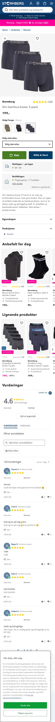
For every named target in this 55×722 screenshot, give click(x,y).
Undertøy (15, 30)
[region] (25, 686)
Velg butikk (17, 183)
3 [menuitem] (30, 650)
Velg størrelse (28, 144)
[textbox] (50, 463)
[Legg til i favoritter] (37, 38)
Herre (5, 30)
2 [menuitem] (27, 650)
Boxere (26, 30)
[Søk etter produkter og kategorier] (28, 9)
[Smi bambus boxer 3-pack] (7, 128)
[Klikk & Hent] (41, 155)
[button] (8, 492)
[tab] (28, 416)
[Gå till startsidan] (13, 3)
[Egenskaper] (27, 219)
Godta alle (25, 705)
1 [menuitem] (24, 650)
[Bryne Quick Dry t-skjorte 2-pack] (13, 279)
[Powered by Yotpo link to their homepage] (46, 393)
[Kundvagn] (44, 3)
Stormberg (8, 101)
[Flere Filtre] (12, 450)
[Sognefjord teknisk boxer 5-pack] (13, 349)
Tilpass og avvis (25, 713)
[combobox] (43, 462)
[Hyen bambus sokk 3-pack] (39, 279)
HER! (46, 23)
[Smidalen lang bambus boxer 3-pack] (39, 349)
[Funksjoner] (27, 228)
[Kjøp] (14, 155)
